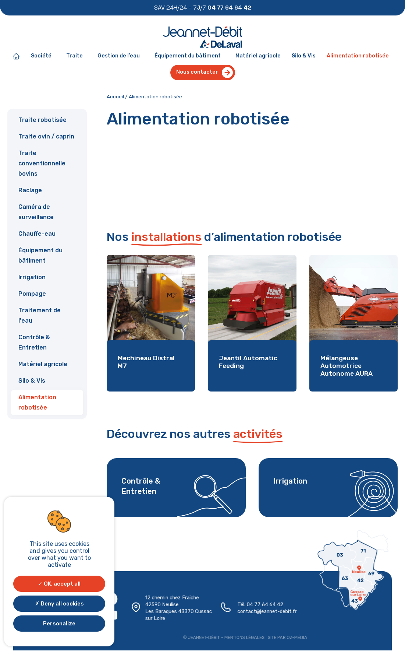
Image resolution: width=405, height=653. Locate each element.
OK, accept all (59, 583)
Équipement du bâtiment (189, 56)
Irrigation (32, 277)
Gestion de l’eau (120, 56)
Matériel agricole (258, 56)
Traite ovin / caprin (46, 136)
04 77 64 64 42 (264, 605)
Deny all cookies (59, 603)
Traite (76, 56)
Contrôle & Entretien (34, 342)
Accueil (115, 96)
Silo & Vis (304, 56)
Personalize (59, 623)
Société (43, 56)
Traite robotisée (42, 119)
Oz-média (295, 636)
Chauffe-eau (37, 233)
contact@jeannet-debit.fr (266, 611)
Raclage (30, 190)
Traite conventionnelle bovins (41, 163)
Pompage (32, 293)
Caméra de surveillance (36, 212)
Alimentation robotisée (358, 56)
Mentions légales (244, 636)
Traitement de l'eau (39, 315)
